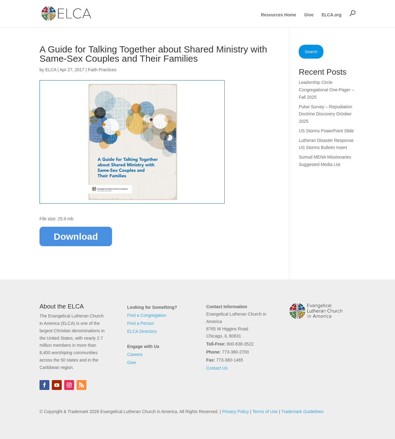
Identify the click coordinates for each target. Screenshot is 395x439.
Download (76, 236)
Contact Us (216, 368)
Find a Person (140, 323)
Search (311, 51)
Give (309, 15)
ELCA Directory (142, 331)
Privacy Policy (235, 411)
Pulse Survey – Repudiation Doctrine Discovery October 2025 (325, 114)
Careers (135, 354)
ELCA (50, 69)
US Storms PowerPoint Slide (326, 130)
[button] (352, 13)
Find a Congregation (146, 315)
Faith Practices (102, 69)
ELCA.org (332, 15)
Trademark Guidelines (302, 411)
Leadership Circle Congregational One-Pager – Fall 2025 (326, 90)
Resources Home (278, 15)
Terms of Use (265, 411)
